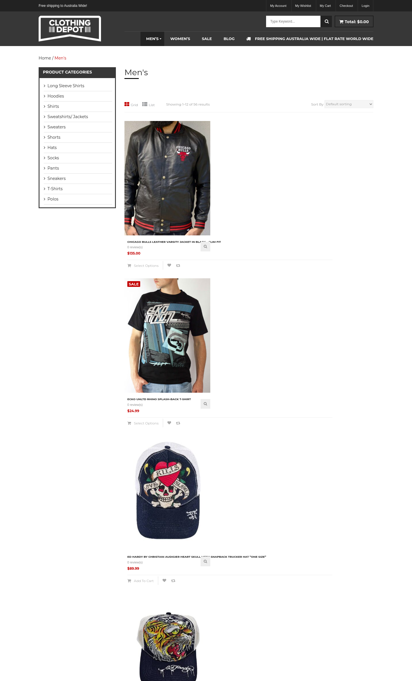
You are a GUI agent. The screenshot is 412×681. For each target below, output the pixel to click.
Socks (53, 157)
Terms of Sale (140, 603)
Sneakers (56, 178)
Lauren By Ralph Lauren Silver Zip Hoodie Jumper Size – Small (280, 467)
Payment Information (145, 627)
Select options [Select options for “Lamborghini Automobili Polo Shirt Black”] (209, 492)
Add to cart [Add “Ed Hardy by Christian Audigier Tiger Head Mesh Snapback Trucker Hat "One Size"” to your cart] (207, 366)
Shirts (53, 106)
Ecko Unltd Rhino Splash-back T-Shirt (213, 203)
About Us (135, 566)
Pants (53, 168)
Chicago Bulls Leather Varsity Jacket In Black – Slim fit (152, 204)
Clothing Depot (81, 668)
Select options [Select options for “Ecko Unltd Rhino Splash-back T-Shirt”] (209, 228)
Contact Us (137, 640)
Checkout (346, 5)
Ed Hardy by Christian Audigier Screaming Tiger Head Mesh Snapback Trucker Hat (345, 206)
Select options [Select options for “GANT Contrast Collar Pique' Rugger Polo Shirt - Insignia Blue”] (338, 363)
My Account (278, 5)
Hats (52, 147)
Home (45, 58)
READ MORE (48, 632)
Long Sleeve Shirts (65, 85)
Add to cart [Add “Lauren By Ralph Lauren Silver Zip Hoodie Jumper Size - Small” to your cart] (271, 494)
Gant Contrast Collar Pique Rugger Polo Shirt (280, 335)
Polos (52, 199)
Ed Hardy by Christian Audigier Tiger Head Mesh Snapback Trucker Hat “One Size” (215, 337)
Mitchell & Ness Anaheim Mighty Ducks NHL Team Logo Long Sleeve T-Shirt (344, 467)
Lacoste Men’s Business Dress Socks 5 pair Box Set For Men (152, 466)
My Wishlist (303, 5)
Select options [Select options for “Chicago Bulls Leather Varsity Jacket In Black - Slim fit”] (145, 231)
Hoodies (55, 96)
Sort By (317, 104)
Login (365, 5)
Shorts (53, 137)
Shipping (135, 578)
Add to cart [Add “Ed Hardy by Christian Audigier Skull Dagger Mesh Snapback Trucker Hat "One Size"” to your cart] (143, 366)
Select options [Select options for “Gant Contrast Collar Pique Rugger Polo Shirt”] (273, 360)
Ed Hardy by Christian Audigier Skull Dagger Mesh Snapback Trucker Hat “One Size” (151, 337)
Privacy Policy (139, 615)
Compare (140, 239)
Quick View (175, 206)
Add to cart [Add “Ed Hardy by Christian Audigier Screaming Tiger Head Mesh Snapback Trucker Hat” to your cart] (336, 234)
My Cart (325, 5)
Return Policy (139, 590)
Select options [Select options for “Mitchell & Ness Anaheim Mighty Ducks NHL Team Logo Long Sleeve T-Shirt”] (338, 494)
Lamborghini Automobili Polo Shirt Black (212, 466)
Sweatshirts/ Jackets (67, 116)
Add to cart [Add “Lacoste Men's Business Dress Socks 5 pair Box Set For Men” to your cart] (143, 492)
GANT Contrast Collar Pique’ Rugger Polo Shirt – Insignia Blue (344, 336)
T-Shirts (55, 188)
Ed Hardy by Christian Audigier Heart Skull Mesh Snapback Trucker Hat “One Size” (279, 206)
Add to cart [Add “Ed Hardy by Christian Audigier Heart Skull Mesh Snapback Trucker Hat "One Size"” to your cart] (271, 234)
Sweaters (56, 127)
